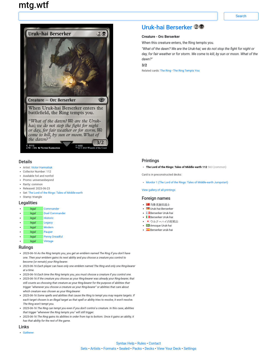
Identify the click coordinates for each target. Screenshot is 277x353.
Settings (190, 349)
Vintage (48, 241)
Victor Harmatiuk (41, 167)
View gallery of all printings (158, 190)
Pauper (48, 231)
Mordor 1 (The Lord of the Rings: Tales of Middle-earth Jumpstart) (187, 182)
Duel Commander (55, 213)
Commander (51, 208)
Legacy (48, 222)
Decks (150, 349)
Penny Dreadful (53, 236)
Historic (49, 218)
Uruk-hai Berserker (168, 27)
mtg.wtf (34, 5)
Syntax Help (125, 343)
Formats (110, 349)
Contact (155, 343)
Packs (137, 349)
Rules (142, 343)
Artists (95, 349)
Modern (49, 227)
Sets (84, 349)
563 (210, 167)
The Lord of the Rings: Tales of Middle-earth (55, 192)
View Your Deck (169, 349)
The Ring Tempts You (186, 70)
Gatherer (28, 332)
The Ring (166, 70)
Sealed (124, 349)
